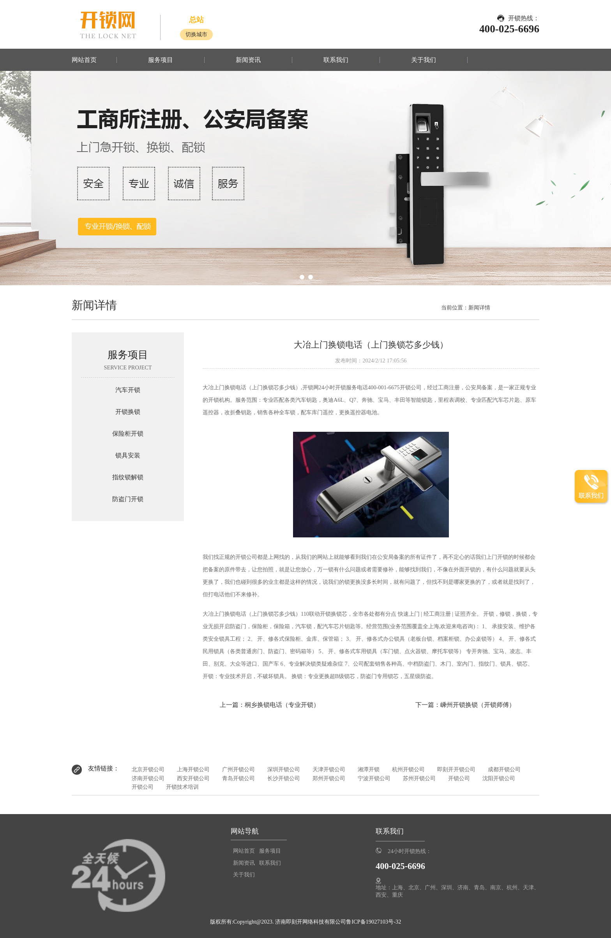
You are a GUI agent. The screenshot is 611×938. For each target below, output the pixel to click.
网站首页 (84, 60)
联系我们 (335, 60)
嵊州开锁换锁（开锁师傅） (477, 704)
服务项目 (160, 60)
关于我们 (423, 60)
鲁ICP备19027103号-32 (373, 922)
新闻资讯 (248, 60)
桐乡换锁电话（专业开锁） (282, 704)
